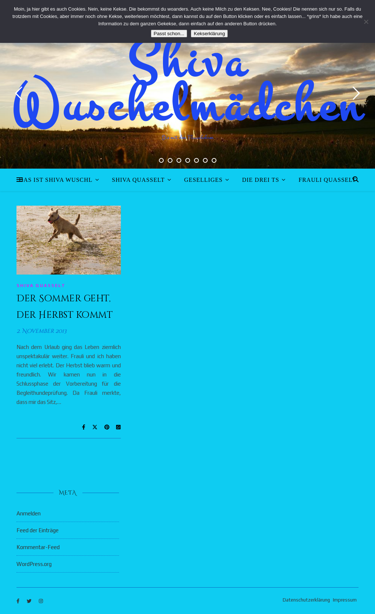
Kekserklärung (209, 33)
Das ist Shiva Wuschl (56, 180)
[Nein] (366, 21)
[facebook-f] (18, 601)
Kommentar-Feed (38, 547)
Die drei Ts (260, 180)
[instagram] (41, 601)
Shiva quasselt (138, 180)
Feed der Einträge (37, 530)
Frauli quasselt (327, 180)
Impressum (345, 600)
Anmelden (28, 513)
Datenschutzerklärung (306, 600)
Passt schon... (169, 33)
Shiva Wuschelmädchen (188, 84)
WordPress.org (34, 564)
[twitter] (30, 601)
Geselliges (203, 180)
